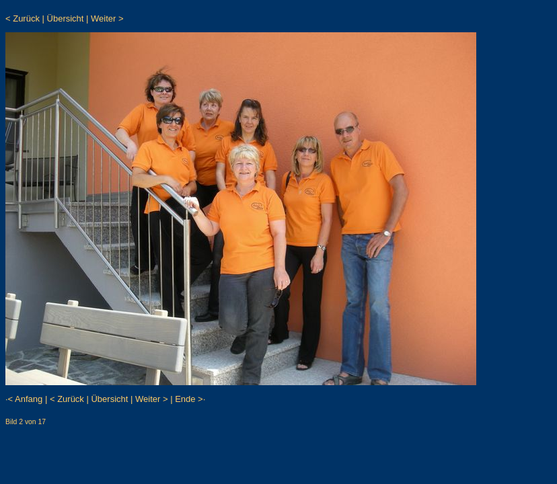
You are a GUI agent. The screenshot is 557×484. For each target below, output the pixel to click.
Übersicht (65, 18)
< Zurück (22, 18)
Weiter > (107, 18)
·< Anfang (23, 399)
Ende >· (190, 399)
